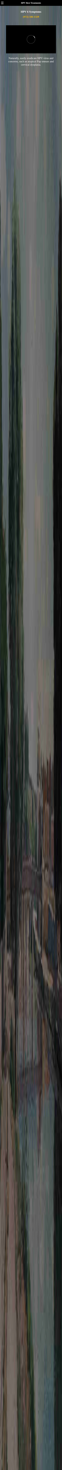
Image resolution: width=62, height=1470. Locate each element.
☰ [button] (2, 3)
